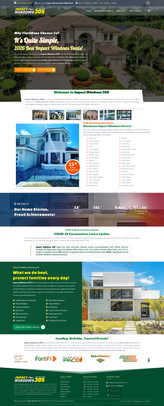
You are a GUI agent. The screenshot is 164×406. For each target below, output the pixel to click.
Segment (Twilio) (69, 401)
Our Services (64, 384)
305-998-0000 (24, 3)
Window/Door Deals (103, 10)
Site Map (147, 401)
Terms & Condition (126, 401)
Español (62, 397)
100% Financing (65, 382)
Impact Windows (65, 387)
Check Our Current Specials (30, 327)
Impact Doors (64, 389)
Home (88, 10)
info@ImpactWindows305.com (117, 383)
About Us (121, 10)
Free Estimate (135, 10)
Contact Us (63, 394)
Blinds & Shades (65, 392)
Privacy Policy (138, 401)
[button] (117, 331)
